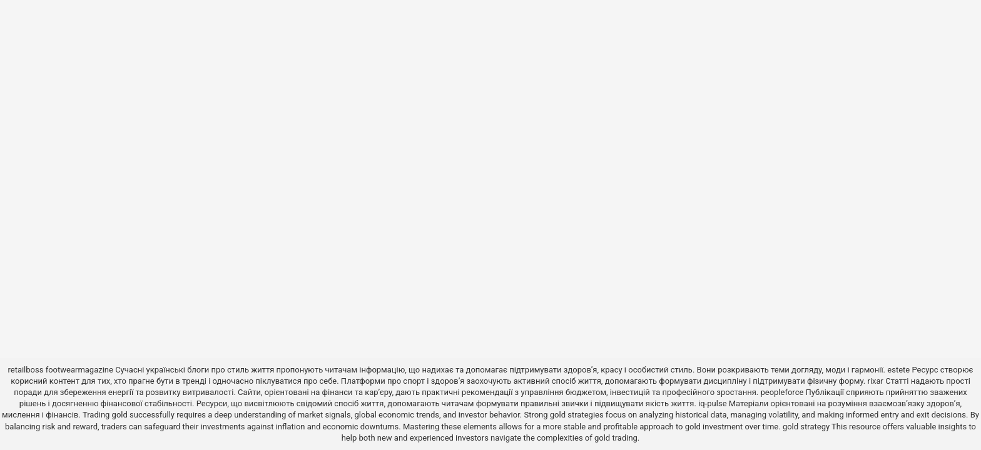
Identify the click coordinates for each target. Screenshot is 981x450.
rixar (876, 381)
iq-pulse (712, 403)
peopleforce (781, 392)
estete (898, 369)
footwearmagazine (79, 369)
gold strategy (806, 426)
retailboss (25, 369)
